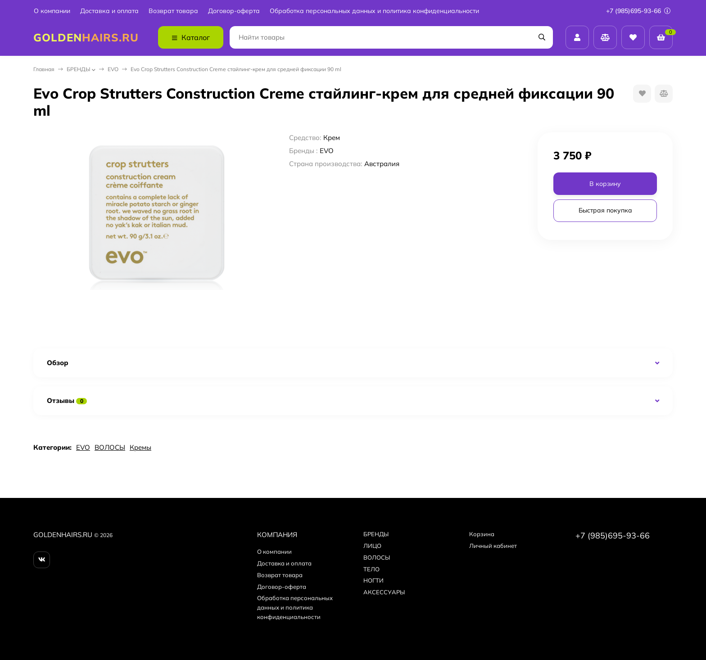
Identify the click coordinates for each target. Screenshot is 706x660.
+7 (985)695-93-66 (638, 11)
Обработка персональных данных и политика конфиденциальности (374, 11)
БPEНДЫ (78, 69)
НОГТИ (373, 580)
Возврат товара (173, 11)
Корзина (481, 534)
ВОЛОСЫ (110, 447)
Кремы (140, 447)
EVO (113, 69)
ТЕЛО (371, 569)
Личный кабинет (493, 545)
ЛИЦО (372, 545)
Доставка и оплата (109, 11)
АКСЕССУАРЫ (384, 592)
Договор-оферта (234, 11)
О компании (52, 11)
